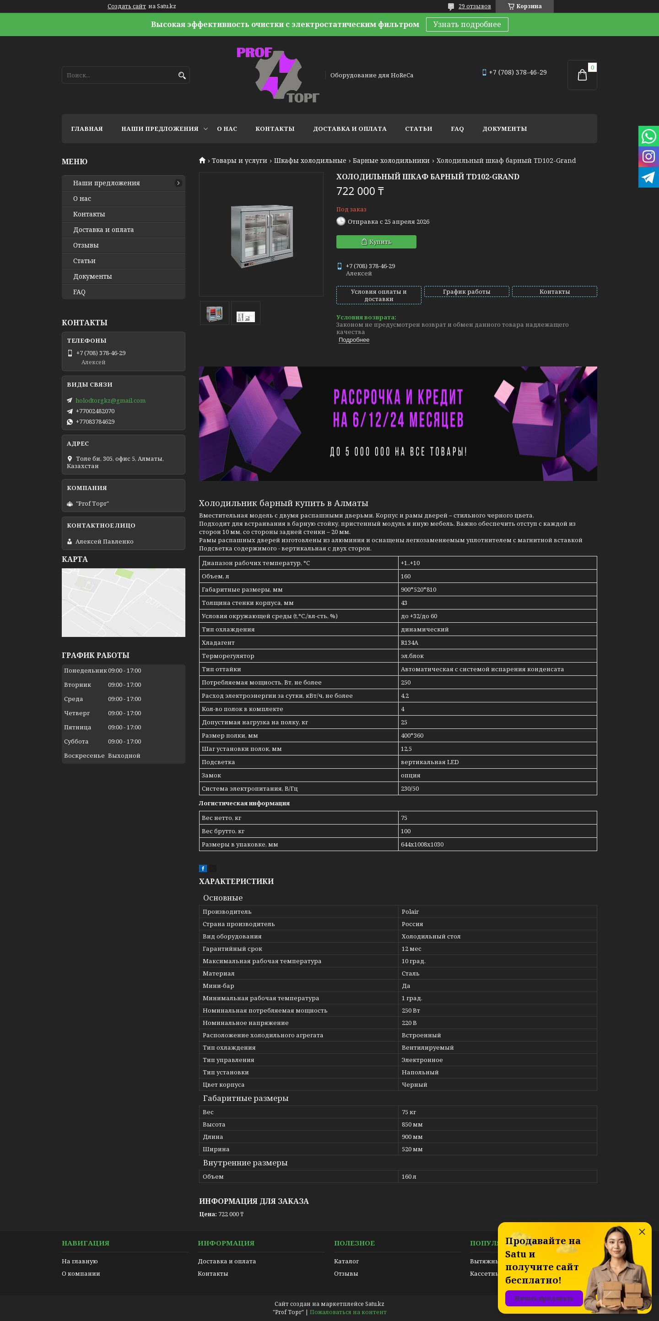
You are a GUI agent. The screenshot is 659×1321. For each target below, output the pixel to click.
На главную (80, 1261)
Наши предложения (160, 128)
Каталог (346, 1261)
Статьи (418, 128)
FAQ (457, 128)
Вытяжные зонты (497, 1261)
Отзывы (86, 245)
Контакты (275, 128)
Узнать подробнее (467, 24)
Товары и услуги (239, 160)
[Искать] (182, 76)
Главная (87, 128)
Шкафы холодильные (310, 160)
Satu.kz (374, 1304)
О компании (81, 1273)
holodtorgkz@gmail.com (111, 400)
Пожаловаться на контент (348, 1312)
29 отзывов (475, 6)
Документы (504, 128)
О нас (227, 128)
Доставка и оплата (350, 128)
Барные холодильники (391, 160)
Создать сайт (127, 6)
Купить (380, 241)
